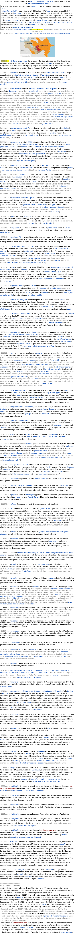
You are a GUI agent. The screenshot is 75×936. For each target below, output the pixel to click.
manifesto (14, 485)
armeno (31, 223)
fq (11, 509)
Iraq (29, 703)
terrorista (37, 677)
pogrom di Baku (44, 509)
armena (62, 77)
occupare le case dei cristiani (55, 73)
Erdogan (25, 270)
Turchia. (3, 428)
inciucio (39, 761)
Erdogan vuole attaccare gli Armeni (59, 33)
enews (18, 89)
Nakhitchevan (66, 341)
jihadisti (28, 293)
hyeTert (25, 390)
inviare (43, 409)
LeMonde (18, 407)
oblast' (62, 844)
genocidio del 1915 (47, 307)
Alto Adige (34, 379)
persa (34, 332)
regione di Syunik (23, 344)
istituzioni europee (19, 318)
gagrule (3, 251)
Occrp (15, 61)
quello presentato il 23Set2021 (54, 147)
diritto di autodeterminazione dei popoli (29, 763)
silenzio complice (58, 114)
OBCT (19, 198)
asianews (59, 471)
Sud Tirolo (45, 103)
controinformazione (39, 346)
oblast (16, 33)
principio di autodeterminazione (11, 596)
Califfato (12, 707)
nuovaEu (14, 332)
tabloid (13, 663)
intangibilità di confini (52, 369)
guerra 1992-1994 (11, 20)
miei (61, 29)
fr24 (23, 246)
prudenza (32, 360)
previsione (42, 288)
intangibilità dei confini (11, 460)
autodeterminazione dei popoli (38, 4)
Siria (23, 703)
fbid (18, 300)
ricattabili (15, 124)
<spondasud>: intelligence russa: (35, 691)
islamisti (30, 91)
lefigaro (22, 174)
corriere (13, 246)
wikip (12, 768)
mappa (52, 205)
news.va (14, 649)
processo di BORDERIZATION (34, 205)
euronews (14, 682)
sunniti (47, 33)
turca (44, 437)
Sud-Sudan (55, 212)
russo (25, 216)
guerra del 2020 (42, 20)
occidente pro (37, 33)
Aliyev (21, 237)
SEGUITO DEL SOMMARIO (22, 27)
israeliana (63, 437)
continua (41, 879)
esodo (33, 77)
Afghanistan (24, 474)
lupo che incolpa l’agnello (26, 161)
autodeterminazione (62, 367)
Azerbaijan (65, 128)
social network (49, 253)
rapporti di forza (55, 288)
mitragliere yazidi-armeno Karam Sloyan (46, 779)
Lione (15, 393)
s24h (48, 467)
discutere (52, 133)
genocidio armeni (37, 453)
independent (15, 390)
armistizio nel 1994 (35, 295)
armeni (67, 228)
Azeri (12, 434)
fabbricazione (37, 437)
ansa (12, 216)
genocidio (55, 675)
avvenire (14, 564)
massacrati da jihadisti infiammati (17, 656)
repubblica (14, 286)
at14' (61, 478)
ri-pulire (63, 656)
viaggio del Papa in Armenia (60, 589)
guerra (32, 198)
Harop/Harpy (67, 23)
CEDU (27, 80)
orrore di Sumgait (17, 869)
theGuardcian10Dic (61, 249)
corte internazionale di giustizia (30, 154)
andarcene (57, 520)
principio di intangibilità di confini (56, 916)
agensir (13, 300)
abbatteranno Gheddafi (34, 791)
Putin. (3, 9)
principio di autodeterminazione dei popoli (25, 837)
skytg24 (21, 485)
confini (25, 198)
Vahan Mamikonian (55, 323)
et (18, 332)
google (25, 128)
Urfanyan (24, 779)
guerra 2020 (45, 383)
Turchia (47, 272)
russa (28, 754)
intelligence (4, 367)
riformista (14, 478)
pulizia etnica (47, 223)
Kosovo (58, 594)
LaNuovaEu (15, 314)
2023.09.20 (33, 25)
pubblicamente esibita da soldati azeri (46, 781)
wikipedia (5, 11)
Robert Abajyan (33, 497)
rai (12, 89)
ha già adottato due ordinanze (27, 144)
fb (11, 61)
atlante (13, 504)
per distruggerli (54, 393)
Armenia (49, 63)
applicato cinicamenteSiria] (21, 604)
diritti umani (28, 251)
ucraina (40, 758)
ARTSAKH (34, 1)
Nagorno (42, 1)
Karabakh (49, 1)
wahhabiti (3, 604)
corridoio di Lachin (64, 339)
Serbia (13, 598)
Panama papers (6, 686)
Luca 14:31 (55, 360)
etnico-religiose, (16, 453)
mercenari (45, 414)
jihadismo (20, 677)
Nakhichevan (5, 309)
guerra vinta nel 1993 (19, 377)
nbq (21, 300)
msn (20, 286)
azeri (34, 6)
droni (41, 279)
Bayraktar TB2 (48, 279)
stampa (29, 444)
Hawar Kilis (29, 407)
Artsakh (14, 11)
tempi (13, 228)
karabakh (14, 237)
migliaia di (26, 89)
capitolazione (5, 135)
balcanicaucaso (16, 128)
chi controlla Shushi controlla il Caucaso (23, 334)
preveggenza (18, 360)
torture (2, 253)
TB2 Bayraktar (52, 437)
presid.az (50, 346)
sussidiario (15, 642)
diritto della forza (47, 371)
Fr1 (20, 649)
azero (2, 168)
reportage (27, 414)
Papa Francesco (41, 478)
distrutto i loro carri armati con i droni (35, 364)
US (57, 761)
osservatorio (15, 142)
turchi (67, 390)
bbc (26, 246)
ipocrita (57, 260)
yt (21, 390)
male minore (44, 374)
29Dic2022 (62, 151)
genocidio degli (23, 33)
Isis (18, 703)
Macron (7, 469)
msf (14, 89)
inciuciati (3, 791)
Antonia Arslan (26, 314)
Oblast (43, 904)
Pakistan (15, 474)
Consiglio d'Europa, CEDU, (63, 117)
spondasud (15, 631)
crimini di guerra (12, 263)
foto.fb (13, 532)
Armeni (48, 11)
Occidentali (39, 318)
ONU (44, 154)
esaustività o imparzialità (22, 29)
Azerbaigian (18, 13)
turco (42, 33)
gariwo (13, 421)
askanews (14, 587)
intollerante (28, 677)
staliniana (69, 446)
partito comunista (40, 451)
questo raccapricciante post (31, 263)
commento (9, 281)
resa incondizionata (31, 135)
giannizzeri (60, 279)
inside (13, 267)
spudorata (27, 346)
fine (13, 130)
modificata (33, 29)
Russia (2, 740)
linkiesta (14, 198)
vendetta (44, 293)
